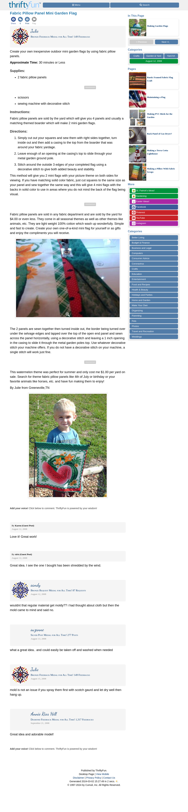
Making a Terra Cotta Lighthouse (157, 152)
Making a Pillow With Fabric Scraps (161, 170)
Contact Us (109, 777)
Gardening (139, 196)
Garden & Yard (153, 56)
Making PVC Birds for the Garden (159, 116)
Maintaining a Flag (156, 97)
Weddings (137, 336)
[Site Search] (144, 5)
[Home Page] (25, 2)
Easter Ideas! (140, 201)
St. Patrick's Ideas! (143, 190)
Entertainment (139, 279)
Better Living (138, 237)
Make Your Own (140, 305)
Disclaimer (78, 777)
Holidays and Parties (142, 295)
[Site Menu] (76, 5)
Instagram (139, 223)
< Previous (141, 42)
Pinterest (138, 212)
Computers (137, 253)
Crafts (136, 56)
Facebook (139, 207)
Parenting (137, 315)
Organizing (137, 310)
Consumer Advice (141, 258)
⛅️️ (116, 781)
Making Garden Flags (157, 26)
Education (137, 274)
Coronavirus (138, 263)
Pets (134, 321)
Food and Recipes (141, 284)
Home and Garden (141, 300)
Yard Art (171, 56)
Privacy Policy (93, 777)
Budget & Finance (141, 242)
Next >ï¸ (166, 42)
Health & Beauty (140, 289)
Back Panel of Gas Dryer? (159, 133)
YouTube (138, 218)
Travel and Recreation (143, 331)
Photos (135, 326)
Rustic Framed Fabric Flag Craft (160, 79)
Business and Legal (141, 248)
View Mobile (102, 774)
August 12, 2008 (154, 61)
